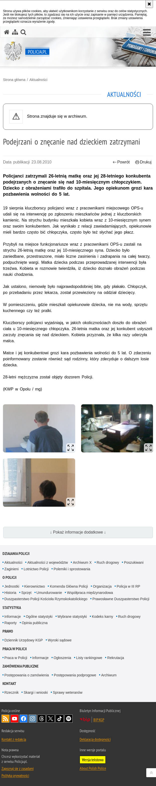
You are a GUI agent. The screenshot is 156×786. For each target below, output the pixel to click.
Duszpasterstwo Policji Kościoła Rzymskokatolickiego (46, 599)
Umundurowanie (49, 593)
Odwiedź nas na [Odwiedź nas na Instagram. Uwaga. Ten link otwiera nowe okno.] (33, 719)
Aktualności (38, 80)
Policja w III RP (128, 586)
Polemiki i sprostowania (72, 569)
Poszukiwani (133, 562)
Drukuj (143, 162)
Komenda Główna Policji (69, 586)
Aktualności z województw (47, 562)
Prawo (8, 631)
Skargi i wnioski (36, 692)
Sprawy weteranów (67, 692)
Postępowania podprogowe (75, 675)
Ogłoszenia (62, 658)
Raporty (11, 623)
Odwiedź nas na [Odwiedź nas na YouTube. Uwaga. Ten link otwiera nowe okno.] (15, 719)
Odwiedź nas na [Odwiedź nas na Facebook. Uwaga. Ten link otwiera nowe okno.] (24, 719)
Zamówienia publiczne (21, 666)
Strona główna (14, 80)
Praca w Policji (15, 648)
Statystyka (12, 607)
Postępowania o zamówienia (27, 675)
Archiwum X (82, 562)
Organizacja (102, 586)
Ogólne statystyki (39, 617)
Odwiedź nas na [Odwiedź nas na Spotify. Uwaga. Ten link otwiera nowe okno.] (69, 719)
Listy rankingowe (89, 658)
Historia (10, 593)
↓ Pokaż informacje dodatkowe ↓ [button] (78, 532)
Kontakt (9, 683)
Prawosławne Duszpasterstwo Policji (120, 599)
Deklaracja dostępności (95, 739)
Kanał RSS (6, 719)
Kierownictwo (34, 586)
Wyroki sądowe (60, 640)
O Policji (10, 577)
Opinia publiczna (35, 623)
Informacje (13, 617)
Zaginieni (12, 569)
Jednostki (12, 586)
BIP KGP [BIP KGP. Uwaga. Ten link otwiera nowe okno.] (98, 719)
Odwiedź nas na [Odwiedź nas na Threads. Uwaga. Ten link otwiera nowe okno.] (42, 719)
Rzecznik (12, 692)
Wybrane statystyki (72, 617)
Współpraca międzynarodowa (90, 593)
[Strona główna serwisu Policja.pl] (7, 32)
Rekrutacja (115, 658)
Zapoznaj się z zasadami (18, 768)
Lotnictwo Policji (36, 569)
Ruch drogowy (108, 562)
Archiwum (108, 675)
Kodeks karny (102, 617)
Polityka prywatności (15, 775)
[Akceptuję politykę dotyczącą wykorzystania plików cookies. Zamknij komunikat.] (149, 4)
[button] (147, 32)
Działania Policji (16, 553)
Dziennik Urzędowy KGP (24, 640)
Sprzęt (26, 593)
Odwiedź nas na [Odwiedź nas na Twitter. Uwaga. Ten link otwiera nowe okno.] (51, 719)
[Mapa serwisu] (15, 32)
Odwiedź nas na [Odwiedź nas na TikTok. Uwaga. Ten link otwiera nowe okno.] (60, 719)
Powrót (121, 162)
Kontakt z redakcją (14, 739)
